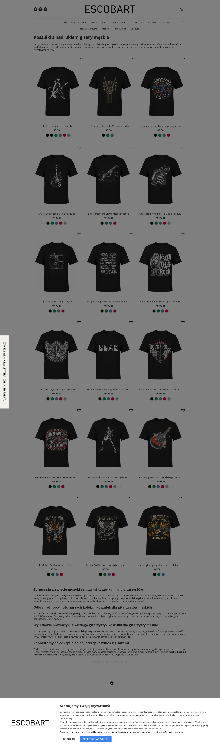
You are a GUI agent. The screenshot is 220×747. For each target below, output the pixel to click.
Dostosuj (69, 739)
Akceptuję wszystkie (95, 739)
